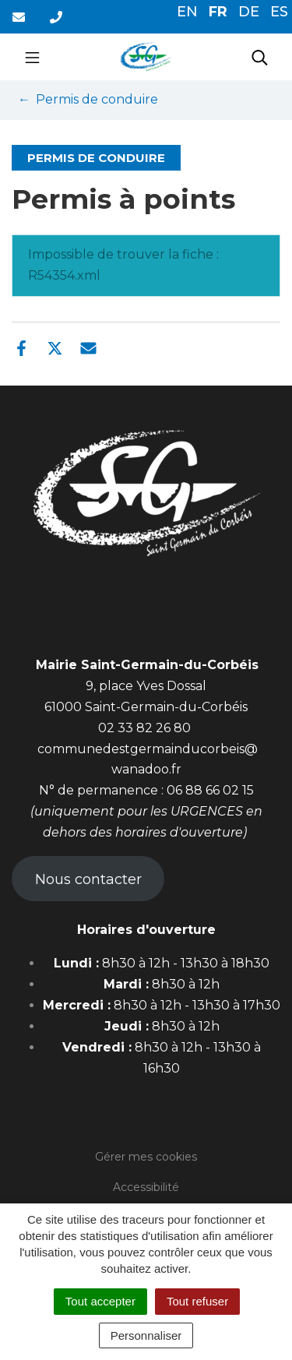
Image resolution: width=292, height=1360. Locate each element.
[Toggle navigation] (32, 57)
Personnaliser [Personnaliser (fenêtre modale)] (146, 1335)
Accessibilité (146, 1187)
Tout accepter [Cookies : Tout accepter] (100, 1301)
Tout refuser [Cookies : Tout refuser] (197, 1301)
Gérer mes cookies (146, 1157)
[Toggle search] (260, 57)
